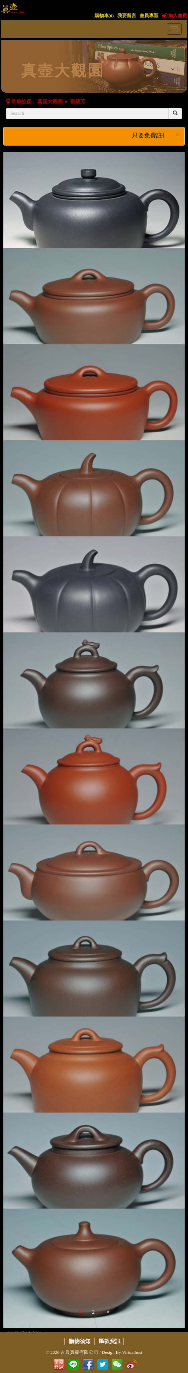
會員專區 (149, 15)
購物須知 (79, 1341)
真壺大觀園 (50, 101)
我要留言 (126, 15)
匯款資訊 (109, 1341)
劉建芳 (77, 101)
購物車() (104, 15)
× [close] (178, 134)
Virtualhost (132, 1352)
